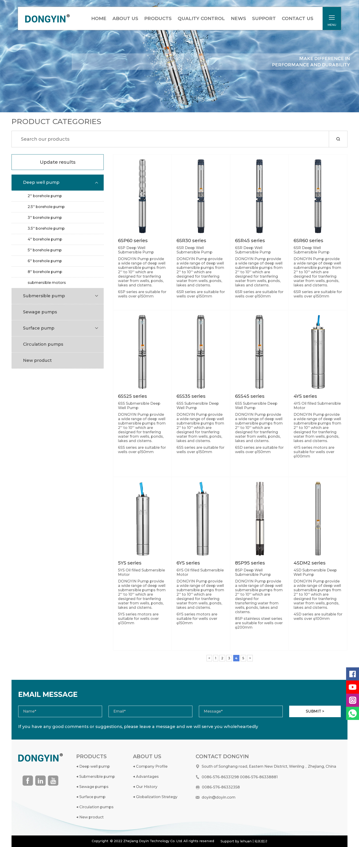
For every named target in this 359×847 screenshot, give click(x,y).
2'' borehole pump (45, 196)
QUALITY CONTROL (201, 18)
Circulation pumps (96, 807)
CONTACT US (297, 18)
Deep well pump (94, 766)
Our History (146, 787)
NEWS (238, 18)
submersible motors (47, 282)
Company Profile (152, 766)
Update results (58, 162)
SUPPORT (264, 18)
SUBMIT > (315, 711)
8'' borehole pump (45, 272)
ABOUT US (125, 18)
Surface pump (92, 797)
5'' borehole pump (45, 250)
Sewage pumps (94, 787)
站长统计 (261, 841)
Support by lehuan (236, 841)
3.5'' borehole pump (46, 228)
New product (91, 817)
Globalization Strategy (156, 797)
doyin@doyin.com (218, 797)
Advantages (147, 776)
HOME (98, 18)
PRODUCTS (158, 18)
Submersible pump (97, 776)
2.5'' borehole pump (46, 207)
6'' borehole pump (45, 261)
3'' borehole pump (45, 217)
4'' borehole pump (45, 239)
